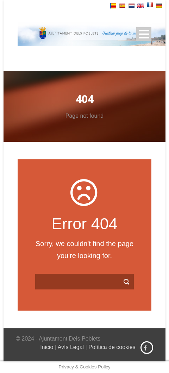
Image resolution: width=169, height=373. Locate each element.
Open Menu (143, 34)
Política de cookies (111, 347)
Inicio (46, 347)
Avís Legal (71, 347)
